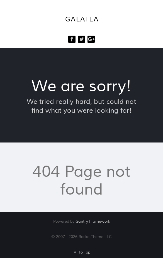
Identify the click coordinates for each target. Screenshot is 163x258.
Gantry (93, 221)
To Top (81, 252)
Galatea (82, 19)
